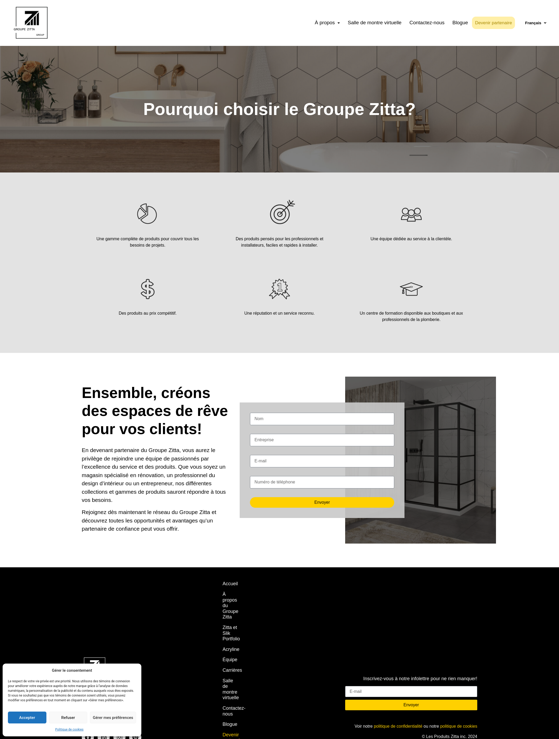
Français (535, 23)
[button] (327, 23)
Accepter (27, 717)
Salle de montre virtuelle (375, 22)
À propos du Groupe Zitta (249, 594)
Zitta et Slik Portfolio (244, 604)
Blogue (460, 22)
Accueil (230, 583)
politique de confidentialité (398, 663)
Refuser (68, 717)
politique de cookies (458, 663)
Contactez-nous (427, 22)
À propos (327, 22)
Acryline (231, 615)
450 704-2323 (95, 648)
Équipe (230, 625)
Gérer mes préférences (113, 717)
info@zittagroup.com (101, 658)
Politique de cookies (69, 729)
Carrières (232, 636)
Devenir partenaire (496, 23)
